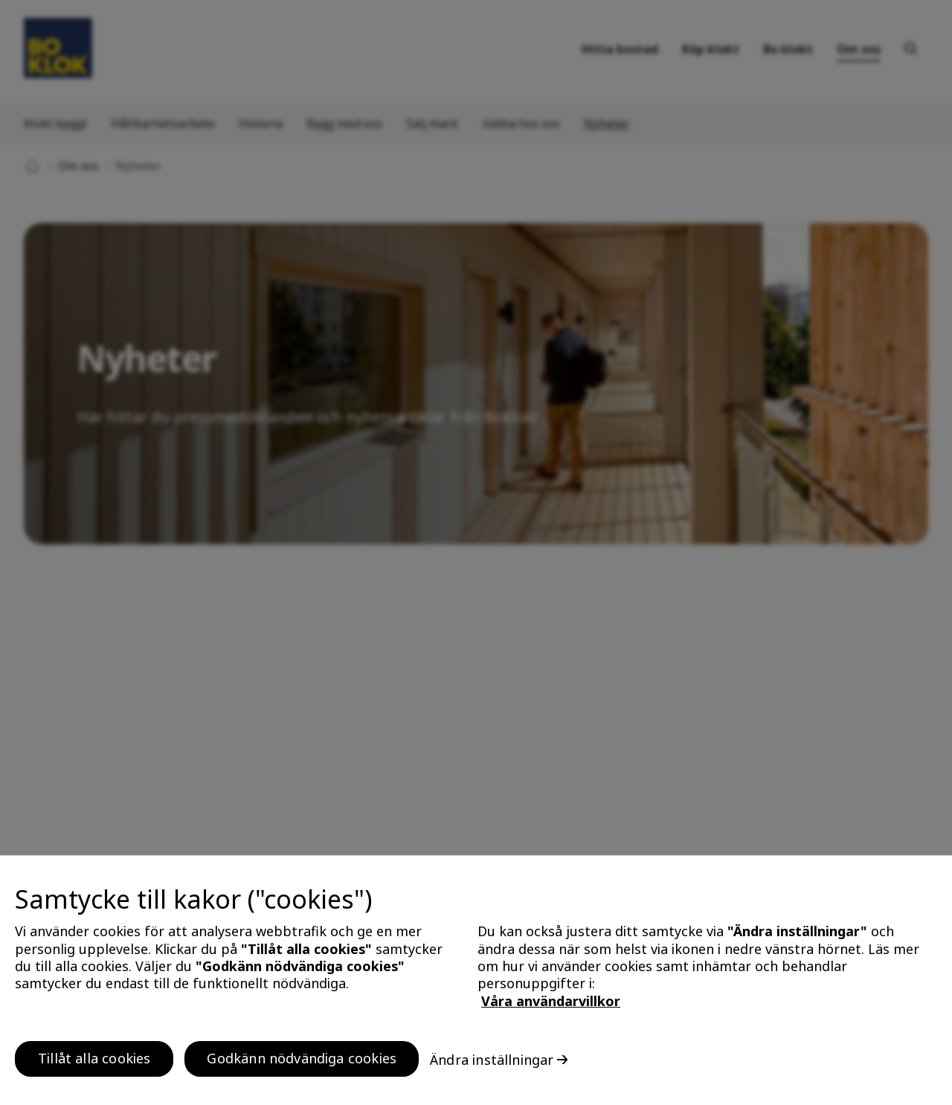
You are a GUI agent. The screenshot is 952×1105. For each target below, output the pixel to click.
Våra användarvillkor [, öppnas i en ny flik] (550, 1010)
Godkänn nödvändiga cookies (301, 1068)
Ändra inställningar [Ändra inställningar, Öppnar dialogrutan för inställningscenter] (491, 1068)
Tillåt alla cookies (94, 1068)
